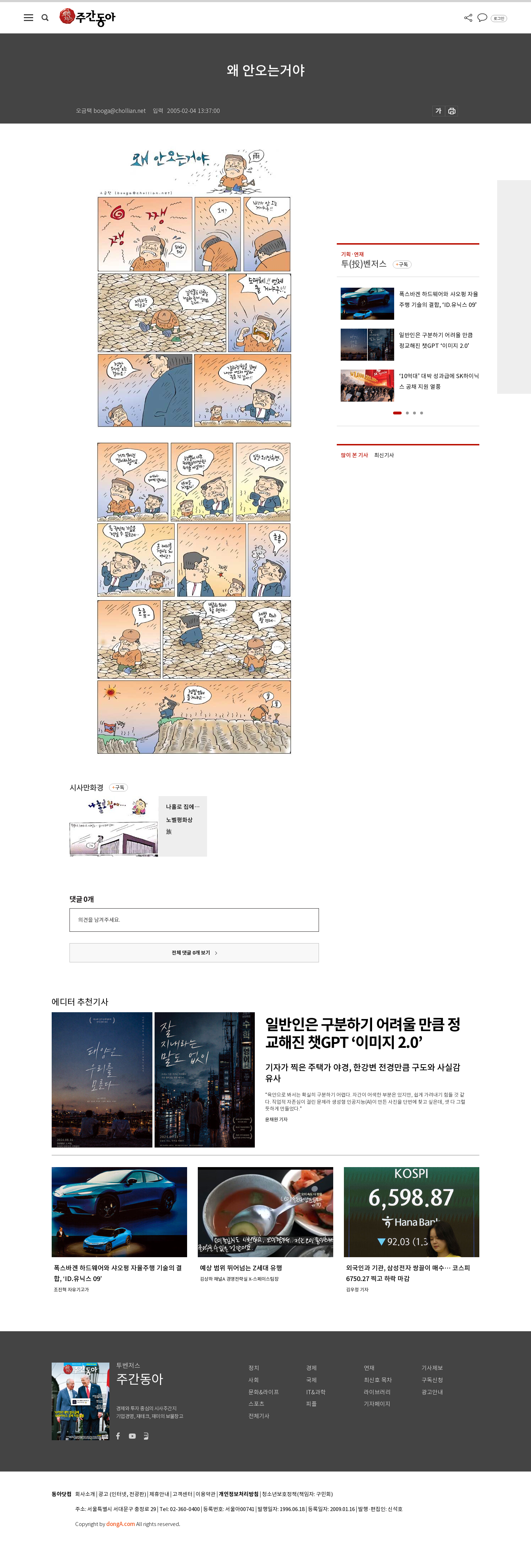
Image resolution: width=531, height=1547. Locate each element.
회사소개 (85, 1494)
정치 (253, 1368)
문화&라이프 (263, 1392)
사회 (253, 1380)
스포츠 (256, 1404)
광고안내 (432, 1392)
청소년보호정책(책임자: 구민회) (297, 1494)
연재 (369, 1368)
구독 (119, 787)
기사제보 (432, 1368)
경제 (311, 1368)
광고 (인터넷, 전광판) (122, 1494)
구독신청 (432, 1380)
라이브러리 (377, 1392)
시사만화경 (86, 788)
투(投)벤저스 (364, 264)
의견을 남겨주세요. (99, 919)
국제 (311, 1380)
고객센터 (182, 1494)
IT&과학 (316, 1392)
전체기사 (259, 1416)
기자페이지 (377, 1404)
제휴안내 (159, 1494)
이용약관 (206, 1494)
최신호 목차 (378, 1380)
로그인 (499, 18)
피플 (311, 1404)
